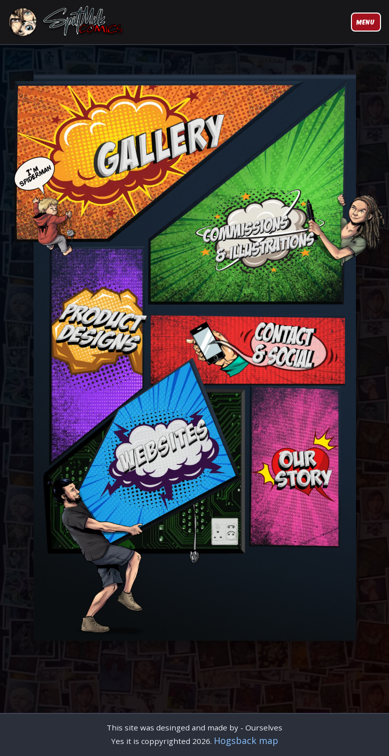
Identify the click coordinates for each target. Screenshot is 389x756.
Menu (366, 21)
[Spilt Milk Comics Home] (67, 22)
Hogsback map (246, 740)
